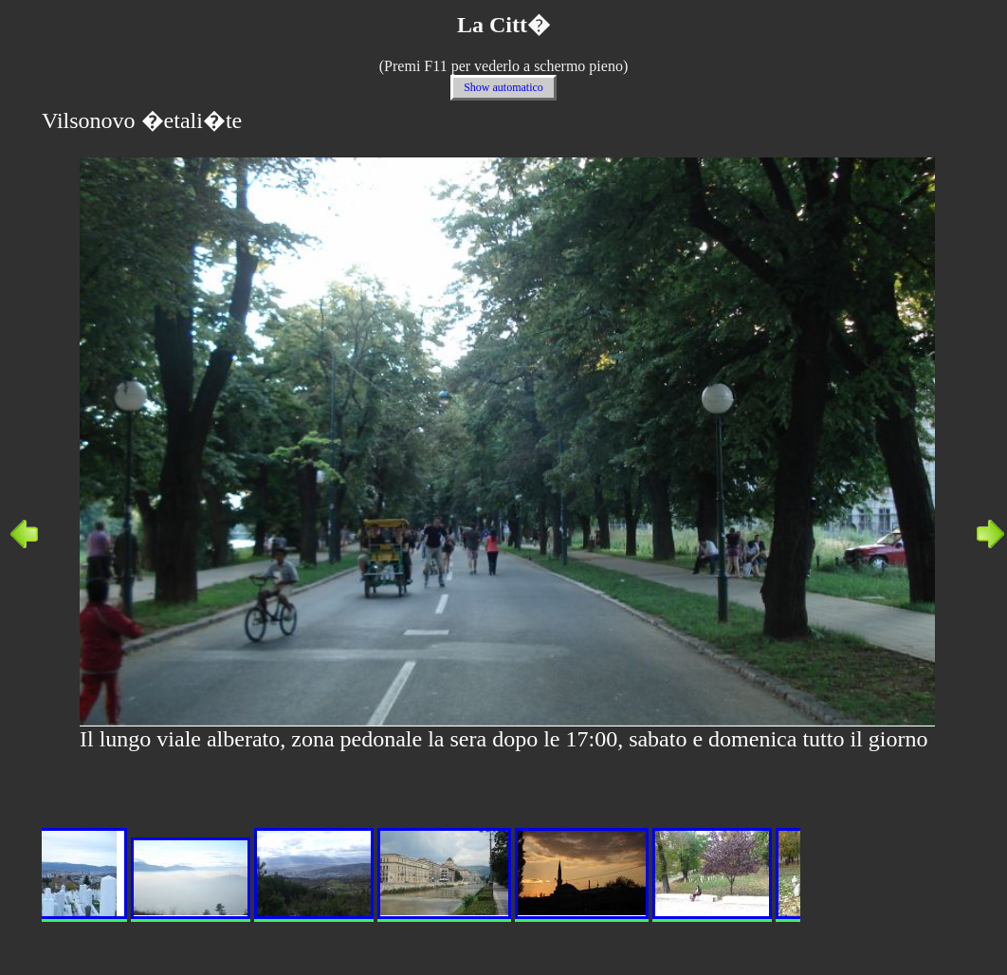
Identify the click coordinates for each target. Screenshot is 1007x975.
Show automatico (503, 87)
